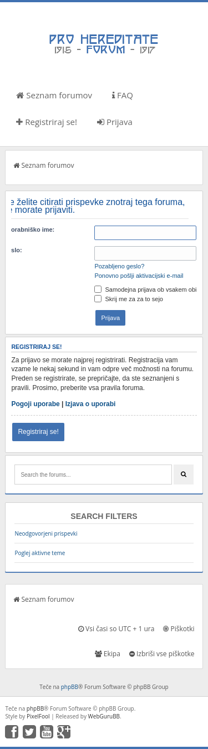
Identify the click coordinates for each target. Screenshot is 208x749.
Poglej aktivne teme (39, 553)
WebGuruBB (104, 716)
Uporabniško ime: (28, 229)
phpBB (69, 687)
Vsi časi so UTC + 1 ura (116, 628)
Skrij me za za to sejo (128, 299)
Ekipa (107, 653)
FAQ (122, 95)
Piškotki (178, 628)
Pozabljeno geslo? (119, 266)
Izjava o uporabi (90, 404)
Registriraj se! (46, 121)
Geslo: (12, 250)
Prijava (115, 121)
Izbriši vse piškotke (162, 653)
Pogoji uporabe (35, 404)
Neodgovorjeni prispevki (45, 533)
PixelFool (38, 716)
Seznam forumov (54, 95)
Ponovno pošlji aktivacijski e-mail (138, 275)
